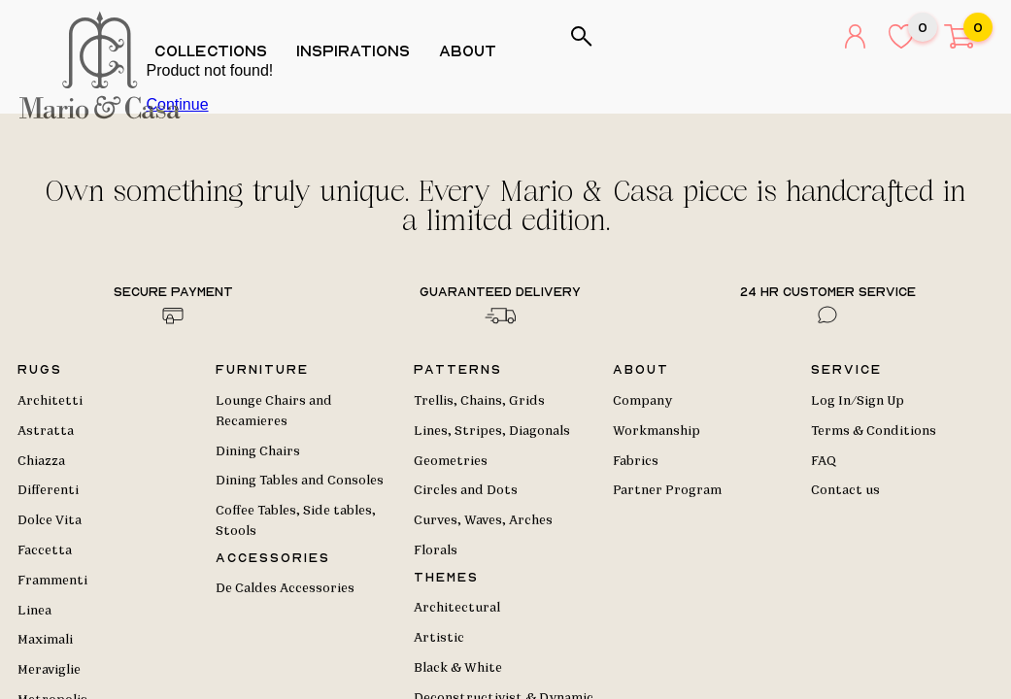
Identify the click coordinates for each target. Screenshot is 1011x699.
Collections (217, 50)
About (474, 50)
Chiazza (41, 461)
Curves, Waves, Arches (483, 520)
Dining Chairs (258, 451)
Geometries (451, 461)
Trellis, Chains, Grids (479, 401)
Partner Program (667, 490)
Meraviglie (49, 670)
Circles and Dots (466, 490)
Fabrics (635, 461)
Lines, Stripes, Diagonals (492, 431)
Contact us (845, 490)
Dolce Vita (49, 520)
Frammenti (52, 580)
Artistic (439, 638)
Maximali (45, 640)
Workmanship (656, 431)
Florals (435, 550)
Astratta (45, 431)
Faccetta (44, 550)
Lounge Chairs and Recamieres (274, 411)
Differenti (48, 490)
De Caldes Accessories (285, 588)
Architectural (457, 608)
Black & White (458, 668)
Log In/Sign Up (857, 401)
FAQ (823, 461)
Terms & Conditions (873, 431)
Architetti (50, 401)
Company (642, 401)
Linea (34, 610)
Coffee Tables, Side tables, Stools (296, 521)
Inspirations (359, 50)
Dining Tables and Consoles (300, 480)
